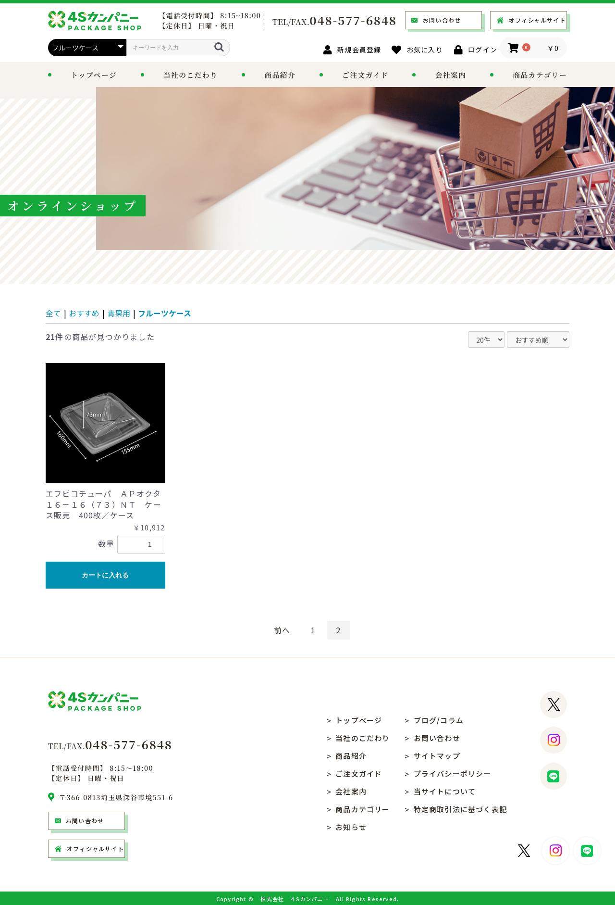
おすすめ (84, 313)
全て (53, 313)
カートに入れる (105, 575)
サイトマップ (437, 755)
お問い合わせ (442, 20)
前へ (282, 630)
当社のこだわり (190, 74)
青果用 (118, 313)
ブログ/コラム (439, 720)
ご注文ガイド (365, 74)
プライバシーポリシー (453, 773)
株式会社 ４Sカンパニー (294, 899)
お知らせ (351, 826)
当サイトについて (445, 791)
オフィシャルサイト (537, 20)
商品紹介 (279, 74)
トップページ (94, 74)
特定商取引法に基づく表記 (460, 809)
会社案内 (450, 74)
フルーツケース (164, 313)
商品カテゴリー (362, 809)
